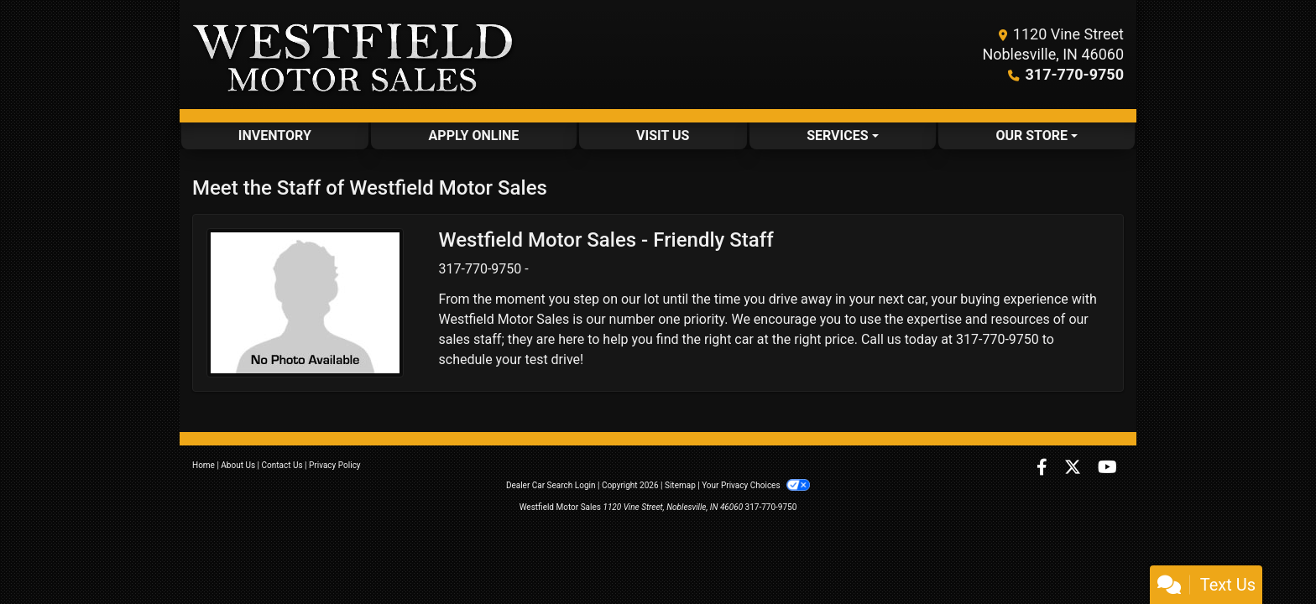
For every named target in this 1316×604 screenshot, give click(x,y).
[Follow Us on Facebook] (1044, 468)
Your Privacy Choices (756, 485)
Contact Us (282, 465)
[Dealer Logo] (354, 54)
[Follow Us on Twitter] (1074, 468)
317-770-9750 (1075, 74)
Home (203, 465)
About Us (238, 465)
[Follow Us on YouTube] (1107, 468)
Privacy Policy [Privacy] (335, 465)
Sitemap (680, 485)
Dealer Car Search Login (551, 485)
